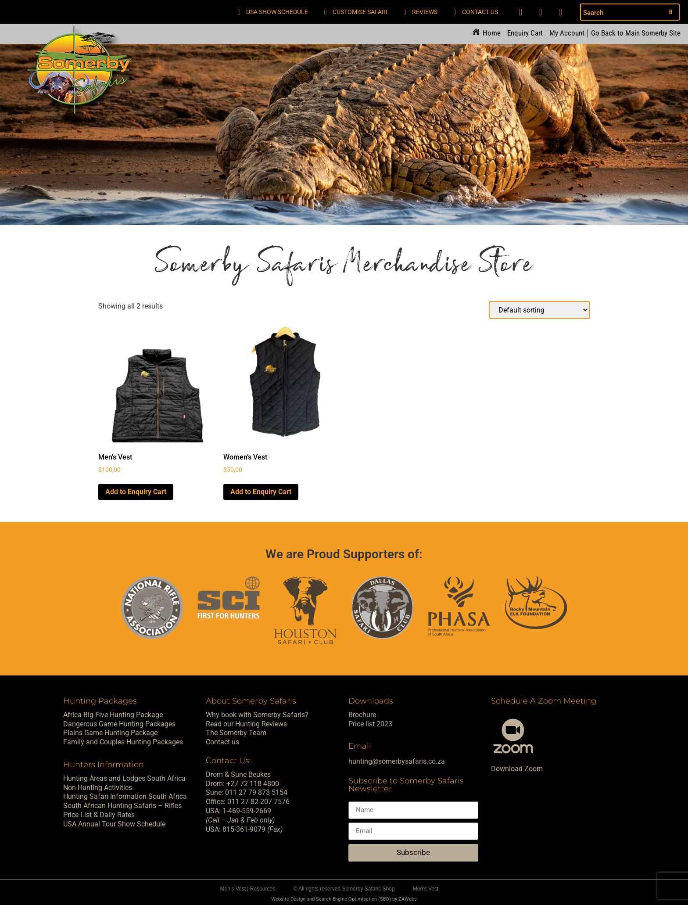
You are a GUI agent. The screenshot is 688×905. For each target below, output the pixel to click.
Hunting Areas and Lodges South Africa (124, 778)
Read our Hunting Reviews (246, 723)
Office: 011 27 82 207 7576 (248, 801)
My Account (566, 33)
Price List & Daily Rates (99, 815)
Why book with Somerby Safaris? (257, 714)
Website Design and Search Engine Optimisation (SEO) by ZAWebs (344, 899)
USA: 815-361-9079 (244, 829)
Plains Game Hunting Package (110, 733)
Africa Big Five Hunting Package (113, 714)
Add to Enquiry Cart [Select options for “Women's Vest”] (260, 491)
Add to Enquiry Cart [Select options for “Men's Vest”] (135, 491)
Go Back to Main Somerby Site (636, 33)
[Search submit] (670, 12)
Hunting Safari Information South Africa (125, 796)
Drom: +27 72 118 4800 (242, 783)
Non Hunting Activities (97, 787)
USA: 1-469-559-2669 (238, 811)
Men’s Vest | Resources (248, 889)
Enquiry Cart (525, 33)
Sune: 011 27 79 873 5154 (246, 792)
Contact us (222, 742)
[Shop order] (539, 310)
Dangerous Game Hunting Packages (119, 723)
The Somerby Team (236, 733)
